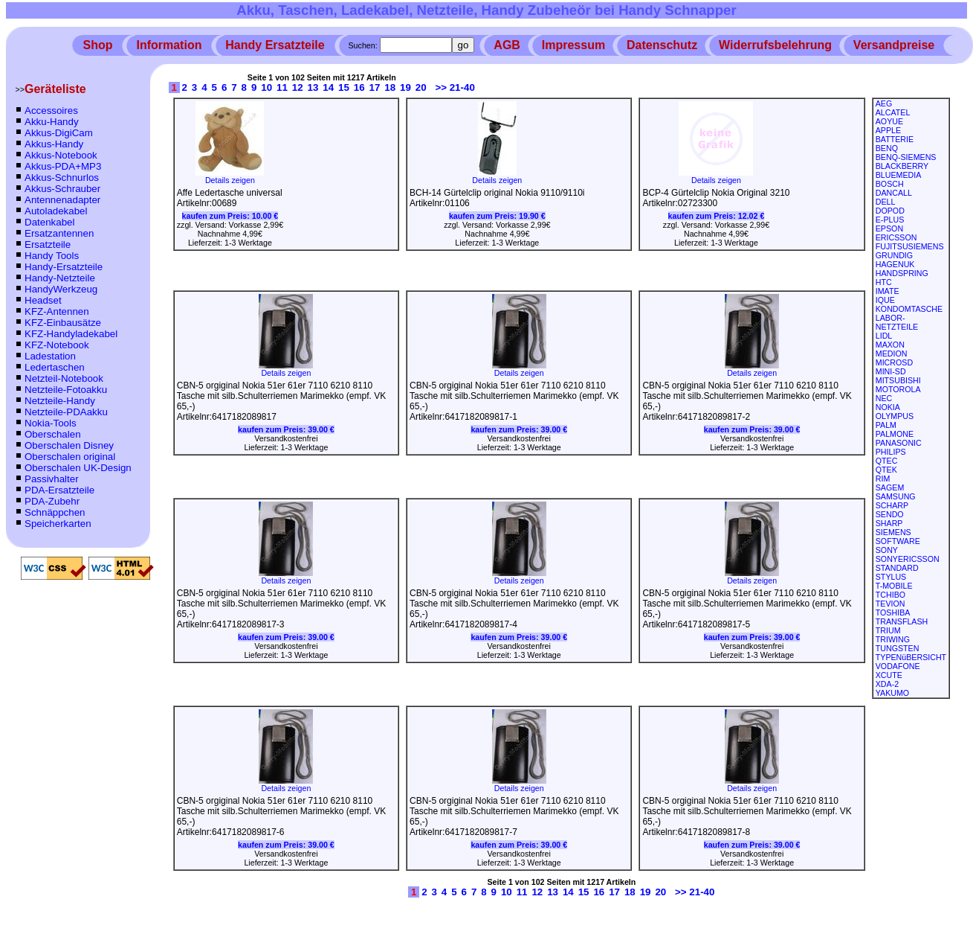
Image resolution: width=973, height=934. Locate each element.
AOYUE (889, 121)
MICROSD (894, 362)
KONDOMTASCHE (909, 308)
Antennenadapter (62, 199)
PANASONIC (899, 442)
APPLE (888, 130)
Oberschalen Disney (69, 445)
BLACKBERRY (902, 165)
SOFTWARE (898, 541)
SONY (887, 550)
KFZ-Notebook (57, 345)
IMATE (887, 291)
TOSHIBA (893, 612)
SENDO (890, 514)
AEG (884, 103)
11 (282, 87)
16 (359, 87)
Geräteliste (55, 89)
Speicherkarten (58, 523)
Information (168, 45)
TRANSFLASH (902, 621)
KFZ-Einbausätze (63, 322)
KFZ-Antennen (57, 311)
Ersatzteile (48, 244)
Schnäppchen (55, 512)
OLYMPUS (895, 416)
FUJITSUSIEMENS (910, 246)
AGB (507, 45)
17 (375, 87)
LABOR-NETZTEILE (897, 322)
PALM (886, 424)
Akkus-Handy (54, 144)
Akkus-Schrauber (62, 188)
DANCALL (894, 192)
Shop (98, 45)
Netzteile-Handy (60, 400)
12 (297, 87)
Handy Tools (52, 255)
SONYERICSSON (908, 558)
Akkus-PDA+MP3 (63, 166)
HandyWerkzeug (61, 289)
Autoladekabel (56, 211)
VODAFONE (898, 666)
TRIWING (893, 639)
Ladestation (50, 356)
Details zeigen (229, 176)
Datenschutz (662, 45)
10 (266, 87)
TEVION (890, 603)
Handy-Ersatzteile (64, 266)
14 (328, 87)
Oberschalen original (70, 456)
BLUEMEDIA (899, 174)
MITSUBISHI (898, 380)
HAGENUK (895, 264)
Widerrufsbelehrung (775, 45)
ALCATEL (893, 112)
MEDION (892, 353)
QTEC (887, 460)
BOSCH (890, 183)
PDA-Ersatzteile (59, 490)
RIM (883, 478)
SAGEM (890, 487)
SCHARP (892, 505)
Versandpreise (893, 45)
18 (389, 87)
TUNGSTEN (897, 648)
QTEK (886, 469)
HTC (884, 282)
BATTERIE (895, 139)
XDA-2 (887, 683)
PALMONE (895, 433)
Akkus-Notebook (61, 155)
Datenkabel (49, 222)
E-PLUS (890, 219)
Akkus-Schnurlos (62, 177)
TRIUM (888, 630)
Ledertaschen (55, 367)
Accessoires (51, 110)
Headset (43, 300)
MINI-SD (891, 371)
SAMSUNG (896, 496)
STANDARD (897, 567)
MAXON (890, 344)
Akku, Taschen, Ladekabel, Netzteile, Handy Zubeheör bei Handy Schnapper (486, 10)
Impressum (573, 45)
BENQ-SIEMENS (906, 157)
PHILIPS (891, 451)
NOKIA (888, 407)
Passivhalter (52, 478)
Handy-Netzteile (60, 278)
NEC (884, 398)
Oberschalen (53, 434)
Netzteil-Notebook (64, 378)
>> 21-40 (454, 87)
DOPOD (890, 210)
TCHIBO (890, 594)
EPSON (889, 228)
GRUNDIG (894, 255)
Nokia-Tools (51, 423)
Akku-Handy (52, 121)
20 (421, 87)
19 (405, 87)
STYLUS (891, 576)
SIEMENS (893, 532)
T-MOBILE (894, 585)
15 (343, 87)
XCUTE (889, 675)
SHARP (889, 523)
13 (313, 87)
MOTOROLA (898, 389)
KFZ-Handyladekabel (71, 333)
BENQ (887, 148)
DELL (886, 201)
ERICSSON (896, 237)
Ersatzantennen (59, 233)
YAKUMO (892, 692)
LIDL (884, 335)
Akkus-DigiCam (59, 132)
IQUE (885, 299)
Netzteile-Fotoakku (66, 389)
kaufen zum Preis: (230, 215)
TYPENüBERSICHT (911, 657)
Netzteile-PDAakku (66, 412)
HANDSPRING (902, 273)
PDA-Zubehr (52, 501)
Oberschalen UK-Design (78, 467)
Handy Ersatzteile (274, 45)
